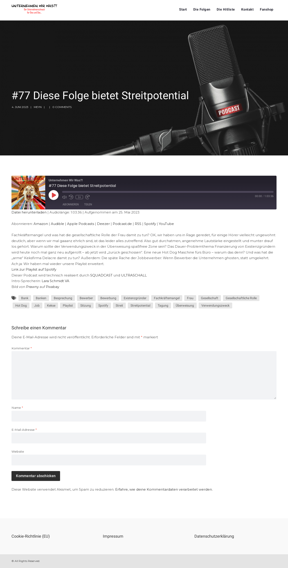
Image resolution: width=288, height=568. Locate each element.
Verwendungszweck (215, 305)
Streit (119, 305)
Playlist (68, 305)
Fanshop (266, 9)
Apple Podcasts (80, 224)
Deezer (103, 224)
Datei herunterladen (29, 212)
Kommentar (21, 348)
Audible (57, 224)
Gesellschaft (209, 298)
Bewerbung (108, 298)
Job (37, 305)
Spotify (150, 224)
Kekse (51, 305)
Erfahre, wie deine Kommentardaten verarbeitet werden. (164, 489)
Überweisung (185, 305)
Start (183, 9)
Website (17, 451)
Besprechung (63, 298)
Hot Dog (21, 305)
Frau (190, 298)
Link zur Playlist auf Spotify (33, 269)
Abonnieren (71, 204)
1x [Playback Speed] (79, 197)
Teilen (88, 204)
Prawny (32, 287)
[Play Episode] (53, 195)
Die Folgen (201, 9)
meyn (38, 107)
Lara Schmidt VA (55, 281)
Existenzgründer (135, 298)
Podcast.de (122, 224)
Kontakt (247, 9)
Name (17, 407)
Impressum (113, 536)
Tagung (163, 305)
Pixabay (52, 287)
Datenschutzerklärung (214, 536)
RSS (138, 224)
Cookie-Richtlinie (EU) (30, 536)
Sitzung (85, 305)
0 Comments (62, 107)
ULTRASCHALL (134, 275)
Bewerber (86, 298)
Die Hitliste (226, 9)
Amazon (41, 224)
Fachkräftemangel (167, 298)
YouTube (166, 224)
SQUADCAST (101, 275)
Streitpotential (140, 305)
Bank (24, 298)
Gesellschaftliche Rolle (241, 298)
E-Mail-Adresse (24, 429)
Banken (41, 298)
